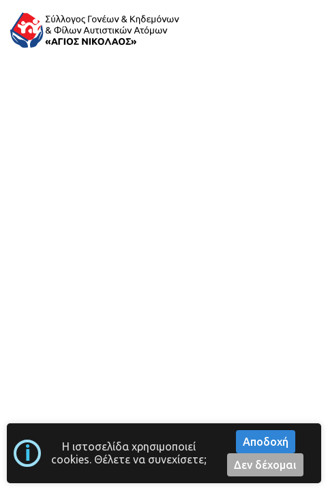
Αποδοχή (265, 442)
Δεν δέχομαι (265, 465)
